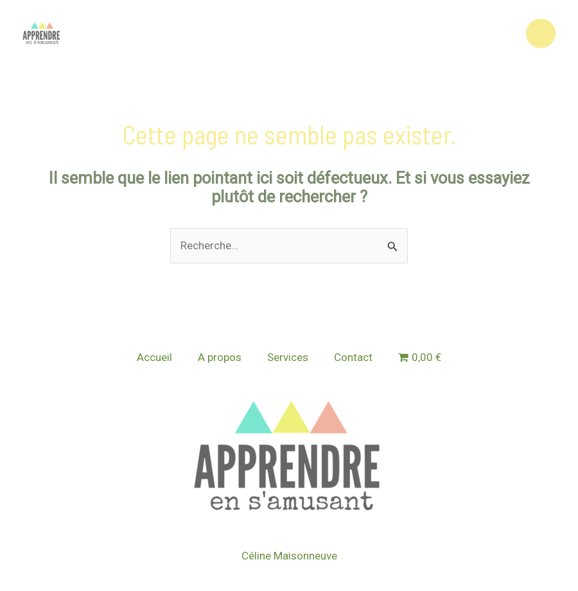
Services (287, 357)
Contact (353, 357)
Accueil (154, 357)
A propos (219, 357)
